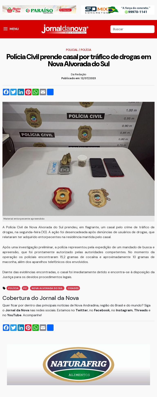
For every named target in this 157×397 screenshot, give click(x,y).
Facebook (102, 310)
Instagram (124, 310)
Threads (141, 310)
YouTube (14, 315)
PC (25, 288)
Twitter (82, 310)
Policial (72, 50)
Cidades (73, 288)
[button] (5, 29)
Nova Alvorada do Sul (47, 288)
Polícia (86, 50)
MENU (14, 29)
